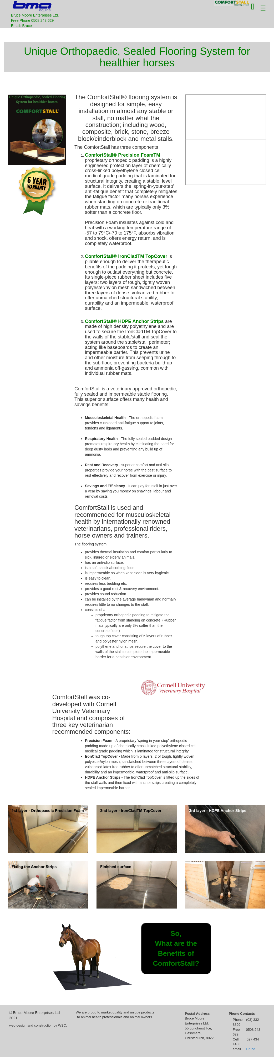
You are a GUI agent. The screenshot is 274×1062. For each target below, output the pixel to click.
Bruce (250, 1049)
